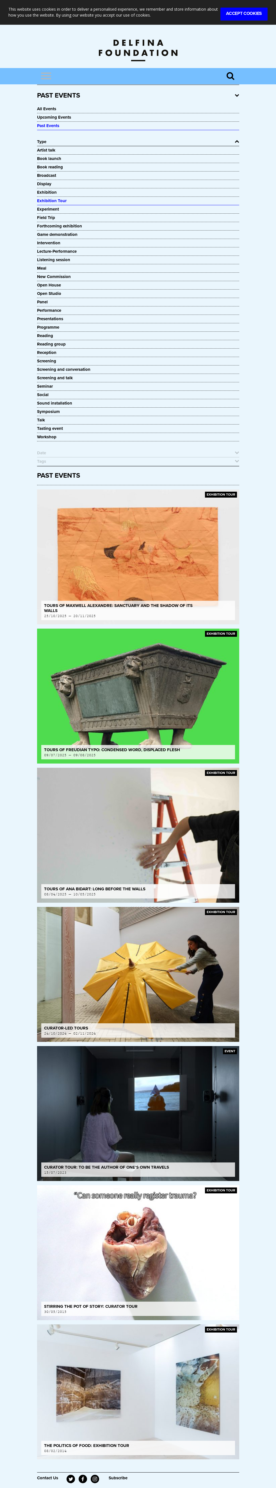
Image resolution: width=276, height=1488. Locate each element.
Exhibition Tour (52, 200)
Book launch (49, 158)
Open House (49, 285)
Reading (45, 335)
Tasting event (50, 428)
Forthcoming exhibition (59, 226)
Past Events (48, 125)
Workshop (46, 436)
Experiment (48, 209)
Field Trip (46, 217)
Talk (41, 420)
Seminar (45, 386)
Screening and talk (55, 377)
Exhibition (47, 192)
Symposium (48, 411)
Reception (46, 352)
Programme (48, 327)
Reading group (51, 344)
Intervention (48, 242)
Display (44, 183)
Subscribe (118, 1477)
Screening (46, 360)
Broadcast (46, 175)
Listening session (53, 259)
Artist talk (46, 150)
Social (43, 394)
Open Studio (49, 293)
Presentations (50, 318)
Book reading (50, 167)
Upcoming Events (54, 117)
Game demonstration (57, 234)
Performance (49, 310)
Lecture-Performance (57, 251)
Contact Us (47, 1477)
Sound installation (54, 403)
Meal (41, 268)
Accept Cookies (244, 13)
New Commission (54, 276)
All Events (46, 108)
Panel (42, 301)
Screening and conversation (63, 369)
